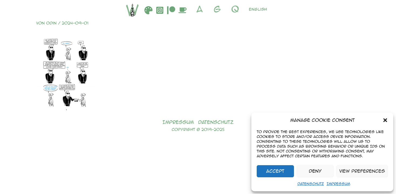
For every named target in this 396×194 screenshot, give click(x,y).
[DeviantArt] (148, 10)
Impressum (338, 184)
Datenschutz (310, 184)
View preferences (362, 171)
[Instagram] (160, 10)
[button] (385, 120)
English (258, 9)
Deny (315, 171)
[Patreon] (171, 10)
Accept (275, 171)
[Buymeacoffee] (182, 10)
